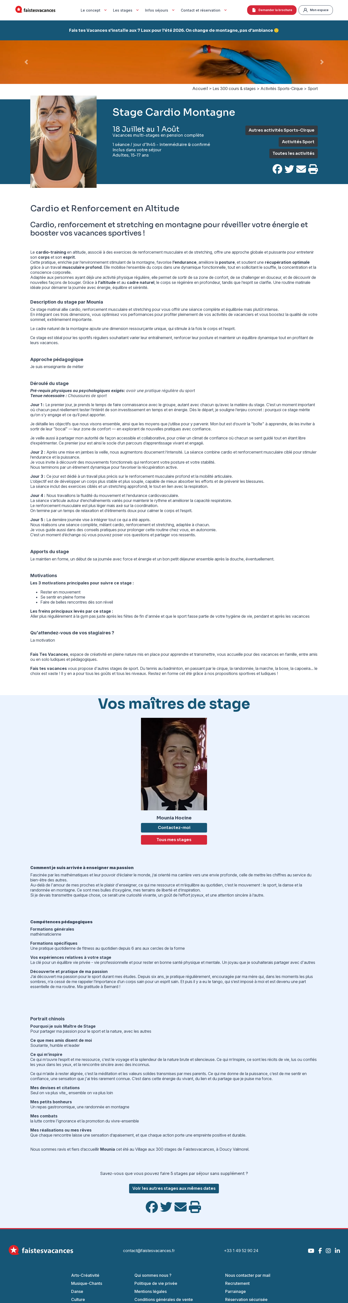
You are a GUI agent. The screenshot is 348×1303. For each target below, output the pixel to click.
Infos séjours (160, 10)
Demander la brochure (271, 10)
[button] (26, 62)
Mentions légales (150, 1291)
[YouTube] (311, 1250)
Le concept (94, 10)
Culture (78, 1299)
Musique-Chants (86, 1283)
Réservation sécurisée (246, 1299)
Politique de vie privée (155, 1283)
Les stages (126, 10)
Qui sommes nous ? (152, 1275)
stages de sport (124, 668)
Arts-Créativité (85, 1275)
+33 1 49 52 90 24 (241, 1250)
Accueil (200, 88)
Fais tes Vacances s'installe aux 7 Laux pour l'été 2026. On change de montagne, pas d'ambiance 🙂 (174, 30)
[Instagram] (328, 1250)
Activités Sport (298, 141)
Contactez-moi (174, 827)
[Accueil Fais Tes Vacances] (35, 10)
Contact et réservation (204, 10)
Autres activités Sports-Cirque (281, 130)
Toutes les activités (293, 153)
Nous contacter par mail (247, 1275)
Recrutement (237, 1283)
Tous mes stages (174, 839)
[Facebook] (320, 1250)
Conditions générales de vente (163, 1299)
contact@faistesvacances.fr (149, 1250)
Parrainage (235, 1291)
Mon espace (316, 10)
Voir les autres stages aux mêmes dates (174, 1188)
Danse (77, 1291)
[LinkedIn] (337, 1250)
